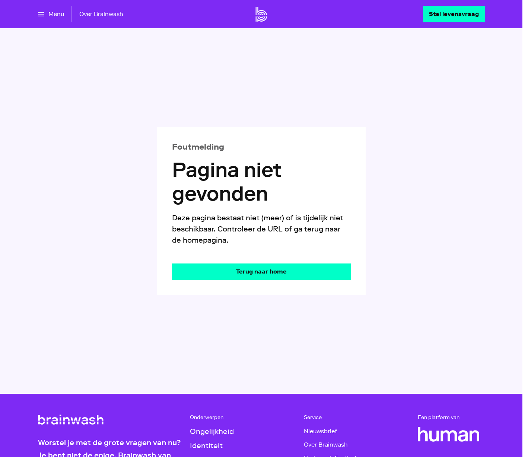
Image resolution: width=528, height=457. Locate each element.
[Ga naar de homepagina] (261, 271)
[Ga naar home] (261, 14)
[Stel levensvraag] (454, 14)
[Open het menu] (51, 14)
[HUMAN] (449, 434)
